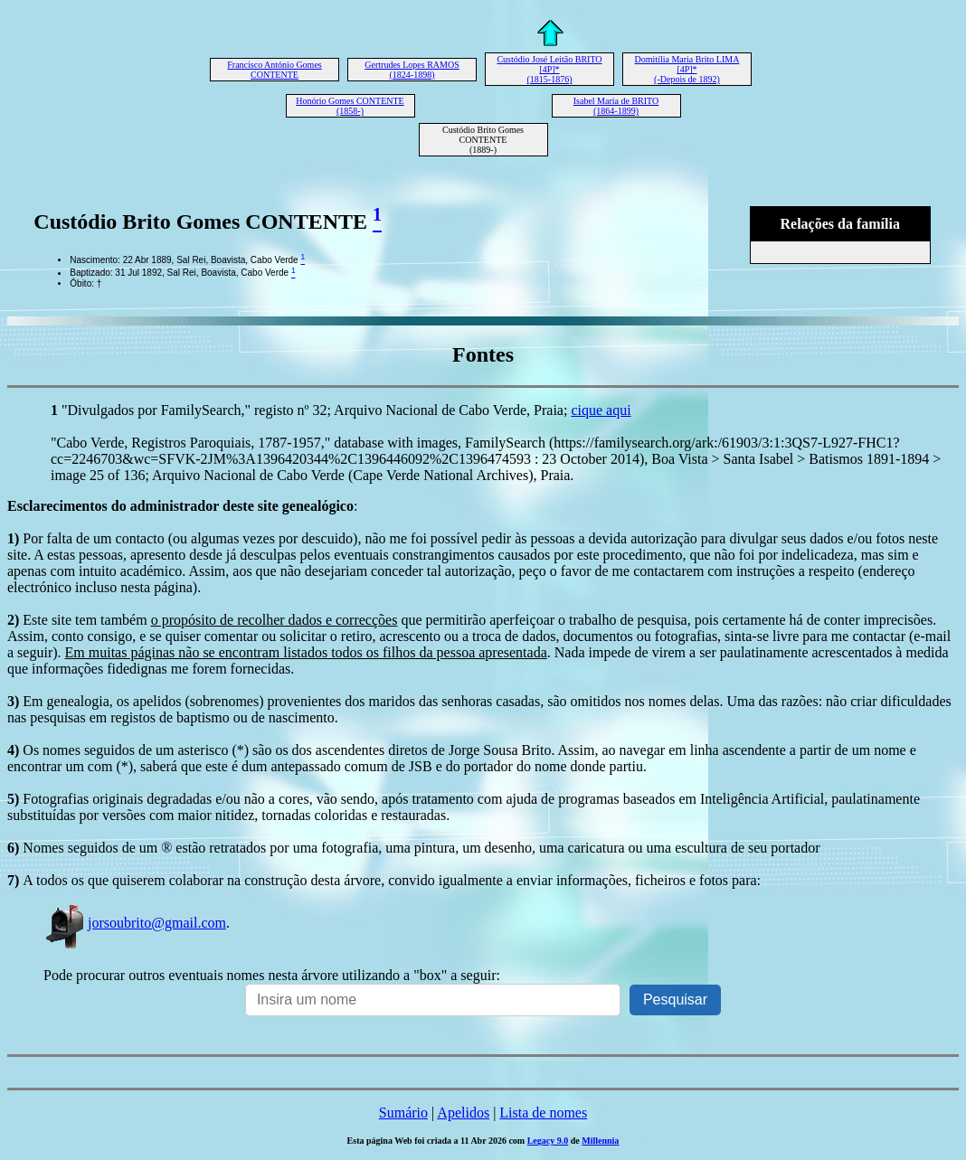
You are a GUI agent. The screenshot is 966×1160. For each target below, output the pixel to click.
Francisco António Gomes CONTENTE (274, 70)
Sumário (403, 1112)
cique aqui (600, 410)
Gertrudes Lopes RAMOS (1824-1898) (412, 70)
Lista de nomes (543, 1112)
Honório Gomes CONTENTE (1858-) (349, 106)
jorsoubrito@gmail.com (134, 922)
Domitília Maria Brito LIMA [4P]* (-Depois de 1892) (687, 69)
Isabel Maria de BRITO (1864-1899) (616, 106)
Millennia (600, 1141)
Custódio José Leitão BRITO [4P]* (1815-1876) (549, 69)
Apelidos (463, 1112)
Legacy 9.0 (548, 1141)
